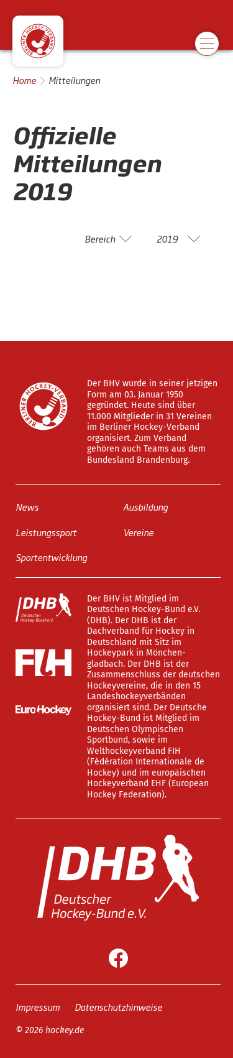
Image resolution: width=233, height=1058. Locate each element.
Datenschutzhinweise (118, 1006)
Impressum (38, 1006)
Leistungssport (46, 531)
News (27, 506)
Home (24, 80)
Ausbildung (145, 506)
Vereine (138, 531)
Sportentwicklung (51, 557)
